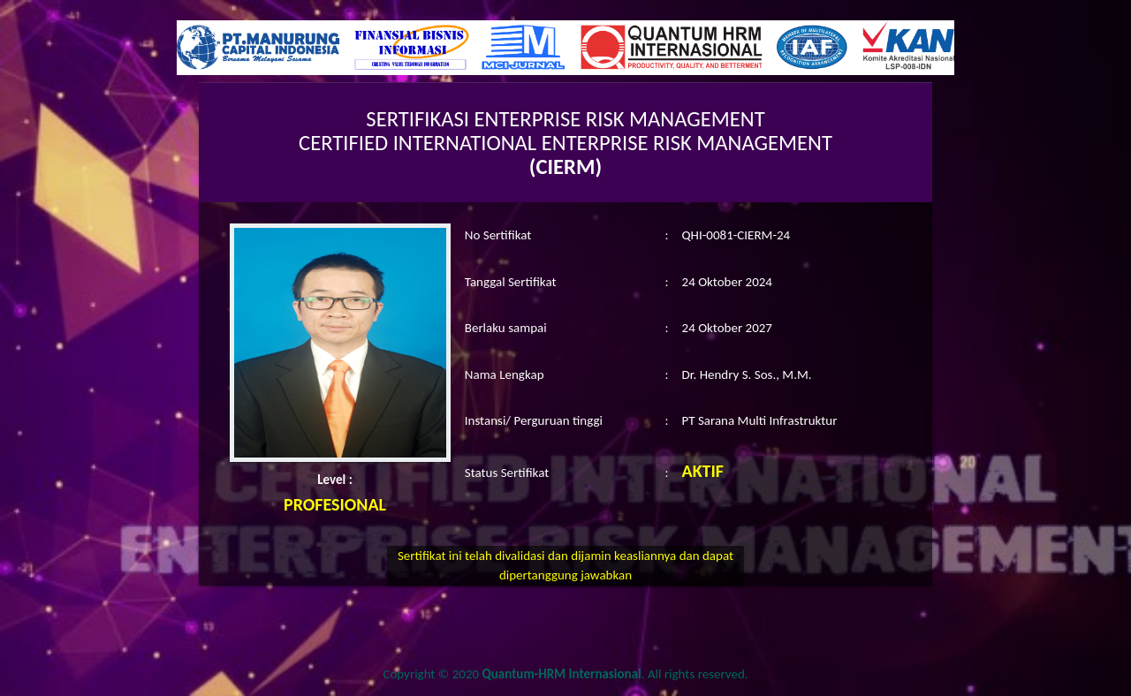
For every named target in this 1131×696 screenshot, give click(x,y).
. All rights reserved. (615, 674)
